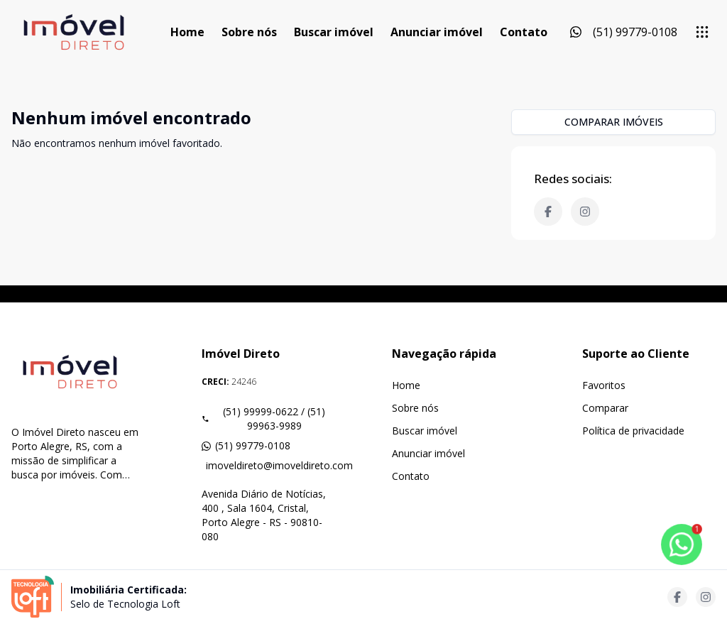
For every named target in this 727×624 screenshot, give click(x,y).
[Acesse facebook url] (677, 597)
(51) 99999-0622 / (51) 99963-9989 (263, 418)
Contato (523, 32)
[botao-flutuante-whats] (681, 544)
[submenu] (702, 32)
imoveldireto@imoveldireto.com (270, 465)
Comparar (605, 408)
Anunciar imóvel (436, 32)
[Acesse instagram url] (706, 597)
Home (187, 32)
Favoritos (603, 385)
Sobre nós (249, 32)
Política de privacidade (633, 430)
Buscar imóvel (333, 32)
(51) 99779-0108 (246, 445)
